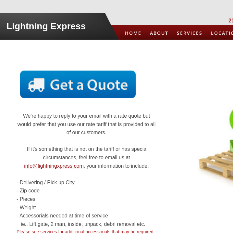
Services (189, 33)
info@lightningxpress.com (53, 166)
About (159, 33)
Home (133, 33)
